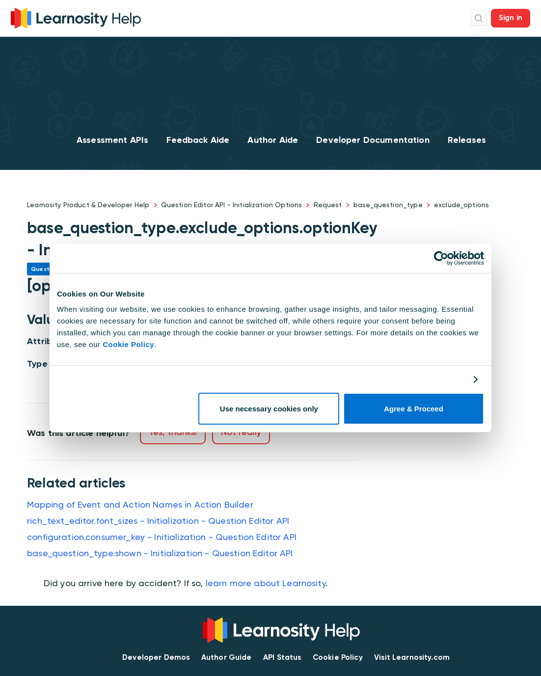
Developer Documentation (372, 140)
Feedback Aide (197, 140)
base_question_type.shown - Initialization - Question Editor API (160, 553)
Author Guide (226, 657)
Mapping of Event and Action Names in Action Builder (140, 504)
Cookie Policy (128, 344)
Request (328, 205)
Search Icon (479, 18)
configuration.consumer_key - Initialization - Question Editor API (162, 537)
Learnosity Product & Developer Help (88, 205)
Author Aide (272, 140)
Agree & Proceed (413, 409)
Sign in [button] (510, 17)
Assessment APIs (112, 140)
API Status (282, 657)
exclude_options (461, 205)
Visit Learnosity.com (412, 657)
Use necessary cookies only (269, 409)
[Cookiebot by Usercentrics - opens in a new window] (441, 258)
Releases (467, 140)
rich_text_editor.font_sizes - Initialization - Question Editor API (158, 520)
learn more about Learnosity (265, 583)
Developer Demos (155, 657)
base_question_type (388, 205)
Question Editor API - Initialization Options (231, 205)
